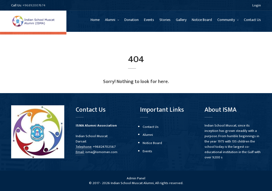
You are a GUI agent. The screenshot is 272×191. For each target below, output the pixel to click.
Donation (131, 20)
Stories (165, 20)
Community (226, 20)
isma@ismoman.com (101, 152)
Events (149, 20)
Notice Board (202, 20)
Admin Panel (136, 178)
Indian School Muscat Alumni (132, 183)
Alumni (110, 20)
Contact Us (252, 20)
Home (95, 20)
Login (256, 5)
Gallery (181, 20)
